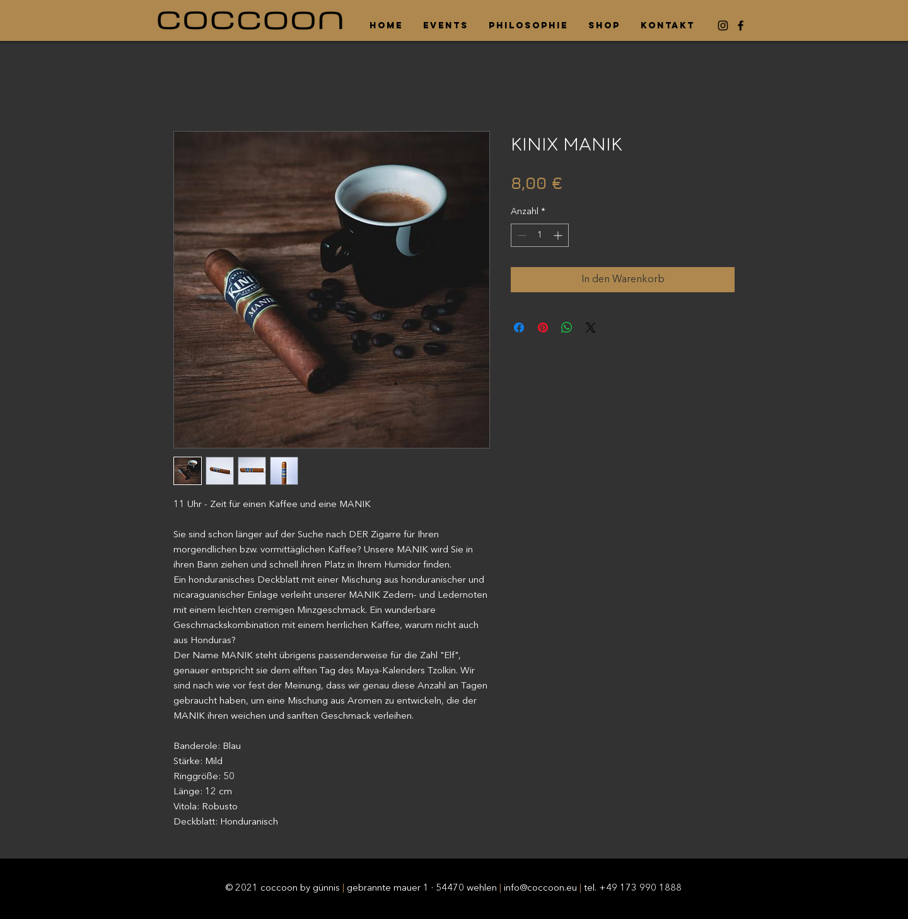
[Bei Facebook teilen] (519, 327)
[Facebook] (740, 25)
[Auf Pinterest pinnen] (542, 327)
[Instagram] (723, 25)
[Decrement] (520, 235)
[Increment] (559, 235)
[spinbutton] (539, 235)
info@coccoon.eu (540, 888)
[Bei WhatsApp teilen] (566, 327)
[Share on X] (590, 327)
